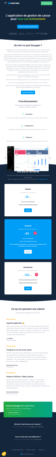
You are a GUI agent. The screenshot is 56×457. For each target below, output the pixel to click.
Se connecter (47, 3)
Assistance (41, 449)
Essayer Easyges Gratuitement (28, 26)
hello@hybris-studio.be (36, 427)
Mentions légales (31, 449)
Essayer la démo (13, 412)
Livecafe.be (38, 439)
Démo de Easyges (28, 92)
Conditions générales (18, 449)
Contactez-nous (43, 179)
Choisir (28, 210)
